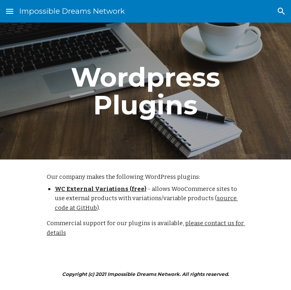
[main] (145, 91)
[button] (9, 11)
